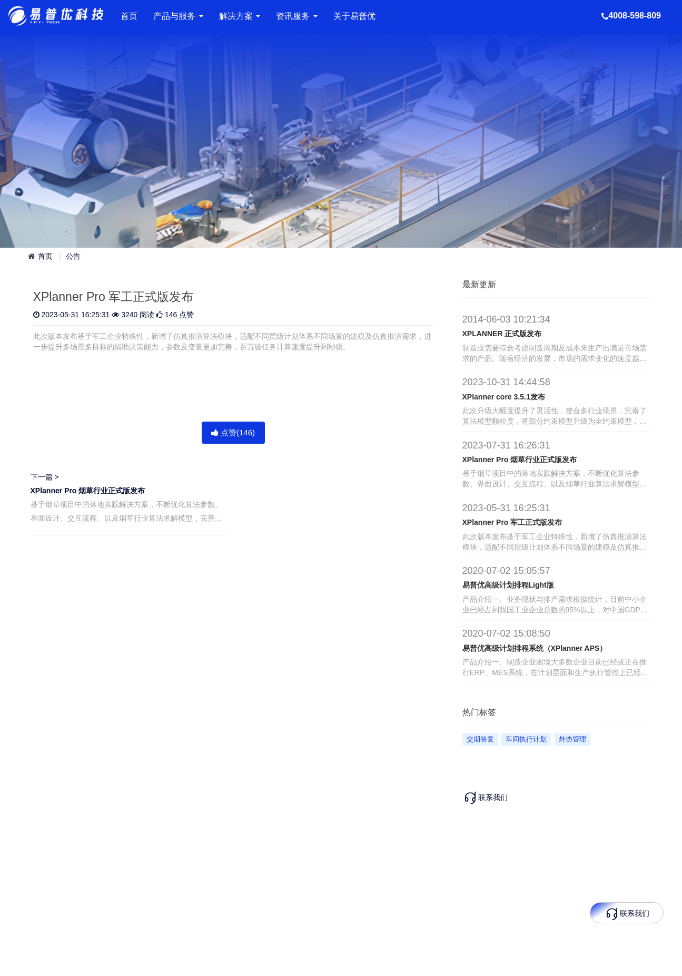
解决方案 (239, 16)
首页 (129, 16)
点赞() (233, 432)
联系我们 (485, 797)
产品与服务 (178, 16)
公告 (73, 256)
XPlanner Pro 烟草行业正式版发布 (88, 490)
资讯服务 (296, 16)
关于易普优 (354, 16)
